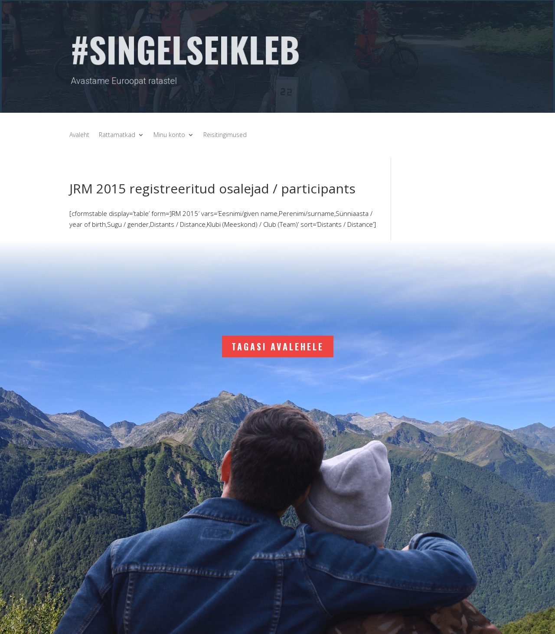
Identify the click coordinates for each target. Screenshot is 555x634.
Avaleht (79, 135)
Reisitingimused (225, 135)
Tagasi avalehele (278, 346)
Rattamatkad (117, 135)
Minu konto (169, 135)
